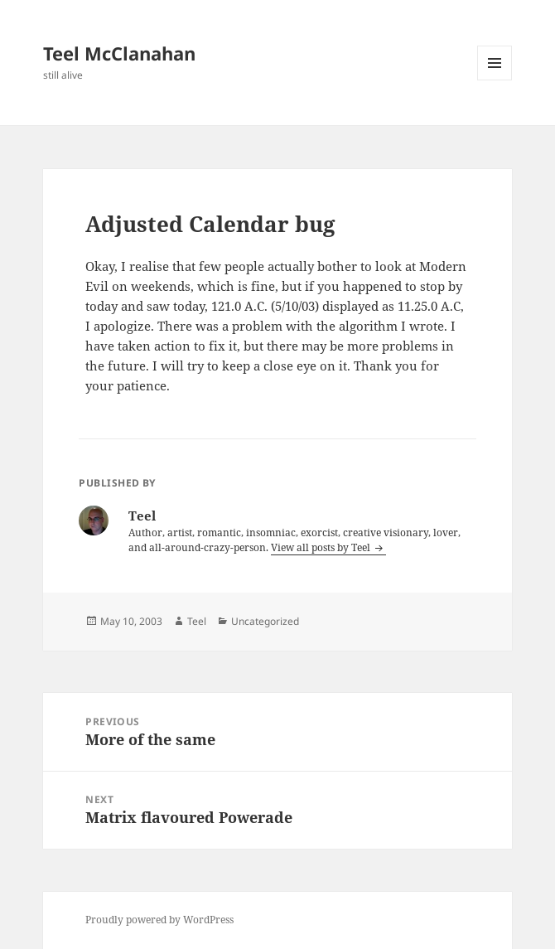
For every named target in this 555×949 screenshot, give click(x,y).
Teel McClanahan (119, 53)
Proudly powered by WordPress (159, 920)
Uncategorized (265, 621)
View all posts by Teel (322, 547)
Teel (196, 621)
